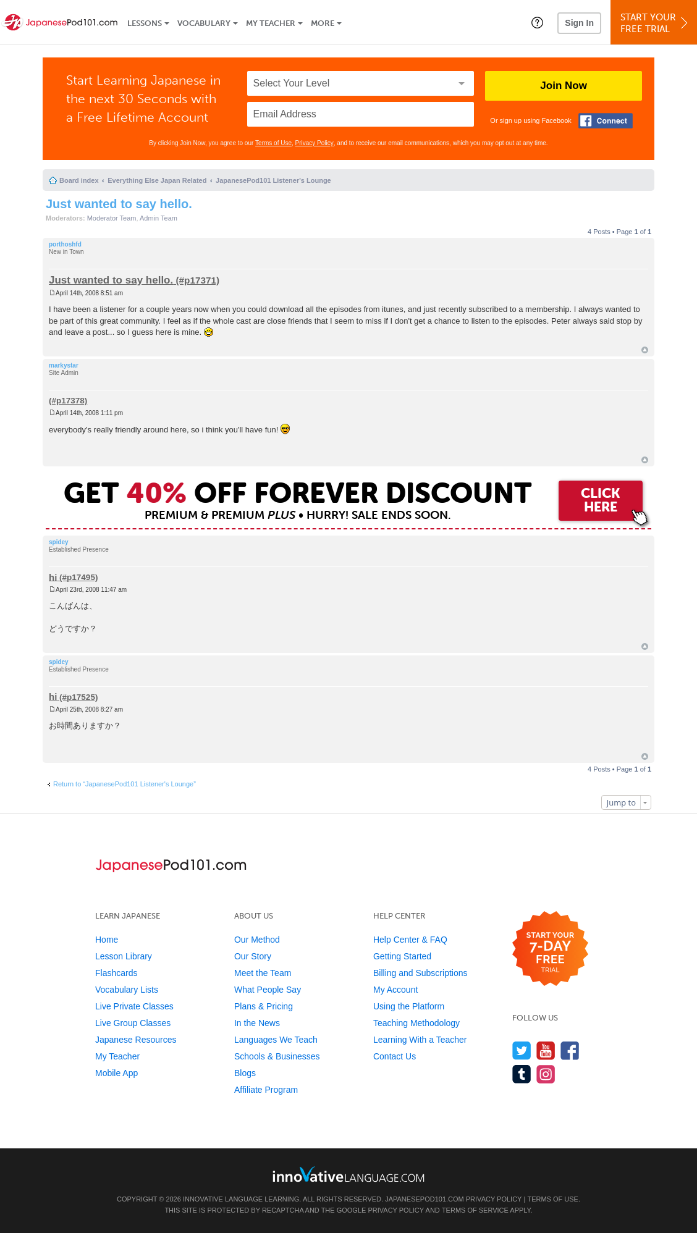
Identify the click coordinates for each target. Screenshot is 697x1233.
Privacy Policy (314, 143)
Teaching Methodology (416, 1023)
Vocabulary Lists (126, 990)
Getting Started (402, 956)
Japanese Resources (136, 1040)
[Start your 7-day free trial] (550, 949)
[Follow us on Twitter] (521, 1050)
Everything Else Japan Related (157, 180)
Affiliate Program (266, 1090)
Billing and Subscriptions (420, 973)
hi (53, 576)
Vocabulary (203, 23)
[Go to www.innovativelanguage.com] (348, 1174)
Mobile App (116, 1073)
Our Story (252, 956)
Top (644, 350)
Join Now (563, 85)
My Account (395, 990)
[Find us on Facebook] (570, 1050)
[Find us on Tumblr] (521, 1074)
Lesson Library (123, 956)
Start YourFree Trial (655, 23)
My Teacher (270, 23)
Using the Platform (408, 1006)
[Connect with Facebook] (605, 121)
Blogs (245, 1073)
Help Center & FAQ (410, 940)
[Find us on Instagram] (545, 1074)
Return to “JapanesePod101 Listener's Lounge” (124, 784)
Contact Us (394, 1056)
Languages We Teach (276, 1040)
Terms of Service (475, 1210)
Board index (79, 180)
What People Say (267, 990)
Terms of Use (273, 143)
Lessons (144, 23)
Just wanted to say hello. (119, 204)
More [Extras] (322, 23)
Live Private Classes (134, 1006)
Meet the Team (262, 973)
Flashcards (116, 973)
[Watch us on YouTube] (545, 1050)
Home (106, 940)
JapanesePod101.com (424, 1199)
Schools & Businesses (277, 1056)
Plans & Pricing (263, 1006)
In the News (257, 1023)
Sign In (579, 23)
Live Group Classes (133, 1023)
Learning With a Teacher (420, 1040)
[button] (537, 22)
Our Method (257, 940)
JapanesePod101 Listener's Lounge (273, 180)
